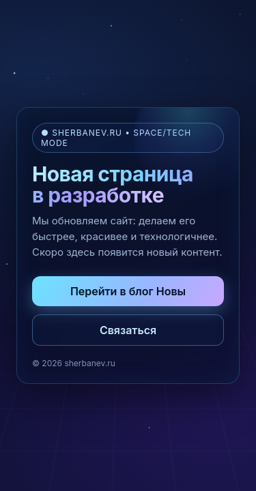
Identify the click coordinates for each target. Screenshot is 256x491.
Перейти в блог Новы (128, 291)
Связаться (128, 330)
